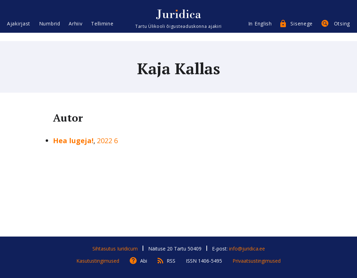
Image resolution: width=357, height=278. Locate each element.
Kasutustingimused (97, 260)
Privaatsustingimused (257, 260)
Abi (143, 260)
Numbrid (49, 30)
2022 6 (107, 140)
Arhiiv (75, 30)
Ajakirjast (18, 30)
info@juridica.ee (247, 248)
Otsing (342, 30)
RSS (171, 260)
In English (260, 30)
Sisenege (301, 30)
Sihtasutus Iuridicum (115, 248)
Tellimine (102, 30)
